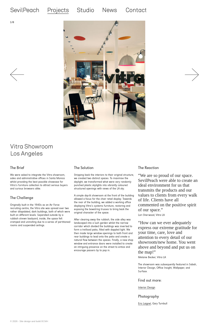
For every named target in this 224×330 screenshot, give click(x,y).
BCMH (44, 321)
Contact (135, 10)
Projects (58, 10)
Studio (85, 10)
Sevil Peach (24, 10)
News (109, 10)
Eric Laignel (144, 303)
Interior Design (146, 287)
